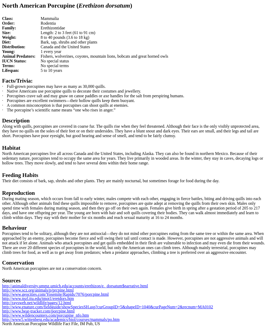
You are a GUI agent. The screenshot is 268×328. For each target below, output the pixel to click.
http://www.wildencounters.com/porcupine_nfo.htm (45, 315)
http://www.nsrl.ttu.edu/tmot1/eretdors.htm (38, 298)
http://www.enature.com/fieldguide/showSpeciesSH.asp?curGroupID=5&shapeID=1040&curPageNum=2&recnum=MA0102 (107, 307)
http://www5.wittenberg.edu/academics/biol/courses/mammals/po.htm (61, 319)
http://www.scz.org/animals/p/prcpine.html (38, 290)
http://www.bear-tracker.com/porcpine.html (38, 311)
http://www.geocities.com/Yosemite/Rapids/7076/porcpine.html (55, 294)
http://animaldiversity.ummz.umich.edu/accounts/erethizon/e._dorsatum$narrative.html (75, 286)
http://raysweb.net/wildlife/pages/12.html (36, 302)
